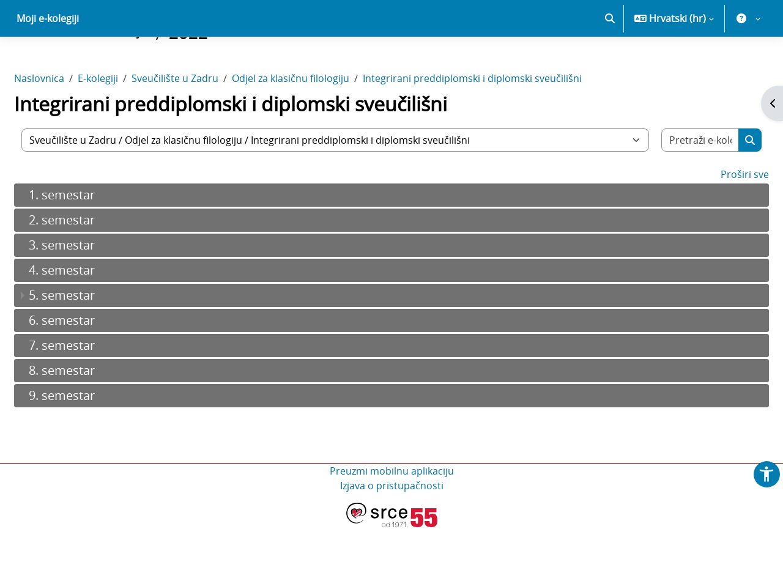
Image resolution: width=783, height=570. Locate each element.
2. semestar (91, 262)
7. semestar (91, 388)
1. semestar (91, 237)
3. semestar (91, 287)
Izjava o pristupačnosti (391, 528)
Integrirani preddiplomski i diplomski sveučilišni (501, 121)
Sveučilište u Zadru (204, 121)
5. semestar (91, 338)
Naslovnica (68, 121)
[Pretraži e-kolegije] (675, 182)
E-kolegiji (127, 121)
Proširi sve (715, 217)
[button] (610, 61)
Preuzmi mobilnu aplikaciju (392, 513)
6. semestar (91, 363)
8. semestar (91, 413)
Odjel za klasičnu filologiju (320, 121)
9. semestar (91, 438)
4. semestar (91, 313)
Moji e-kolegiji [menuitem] (48, 61)
